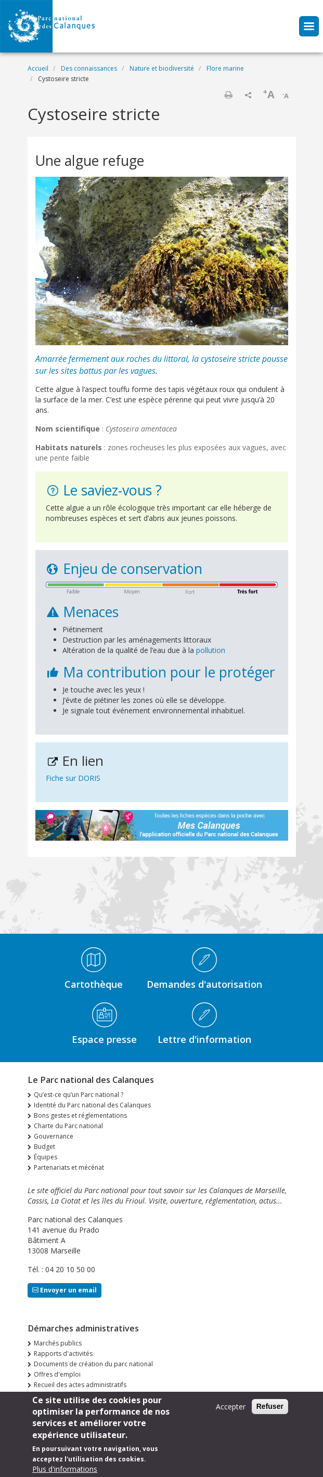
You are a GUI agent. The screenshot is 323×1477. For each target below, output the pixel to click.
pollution (209, 650)
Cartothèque (93, 984)
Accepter (231, 1406)
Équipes (45, 1157)
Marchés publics (58, 1343)
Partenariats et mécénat (69, 1167)
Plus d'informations (64, 1469)
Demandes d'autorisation (204, 984)
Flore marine (225, 68)
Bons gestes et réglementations (80, 1115)
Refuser (269, 1406)
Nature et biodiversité (162, 68)
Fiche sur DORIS (73, 778)
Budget (44, 1146)
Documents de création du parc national (93, 1364)
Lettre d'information (204, 1039)
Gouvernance (53, 1136)
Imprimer (228, 94)
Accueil (38, 68)
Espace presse (104, 1039)
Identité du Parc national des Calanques (92, 1105)
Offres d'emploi (57, 1374)
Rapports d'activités (63, 1353)
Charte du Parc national (68, 1125)
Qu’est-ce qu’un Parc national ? (78, 1094)
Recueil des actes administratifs (80, 1384)
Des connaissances (89, 68)
